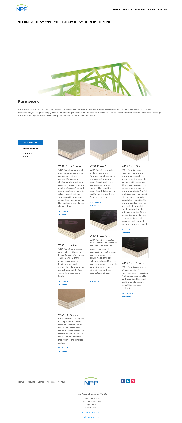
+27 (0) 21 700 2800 (91, 393)
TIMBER (93, 22)
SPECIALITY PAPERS (43, 22)
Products (140, 9)
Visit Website (62, 195)
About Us (127, 9)
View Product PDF (64, 191)
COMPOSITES (104, 22)
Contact (162, 9)
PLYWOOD (83, 22)
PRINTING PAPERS (25, 22)
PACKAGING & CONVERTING (65, 22)
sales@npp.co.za (91, 397)
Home (116, 9)
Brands (151, 9)
